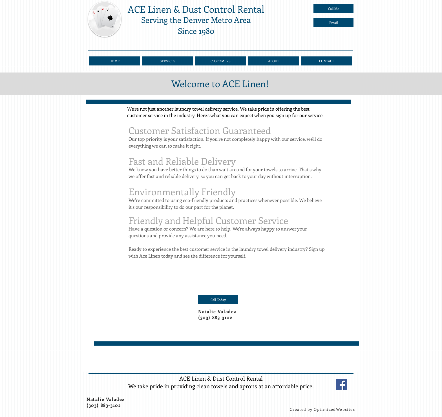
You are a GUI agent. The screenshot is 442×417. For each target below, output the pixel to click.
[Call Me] (333, 8)
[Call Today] (218, 299)
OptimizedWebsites (334, 409)
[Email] (333, 22)
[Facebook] (341, 384)
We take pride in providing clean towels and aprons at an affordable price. (221, 386)
